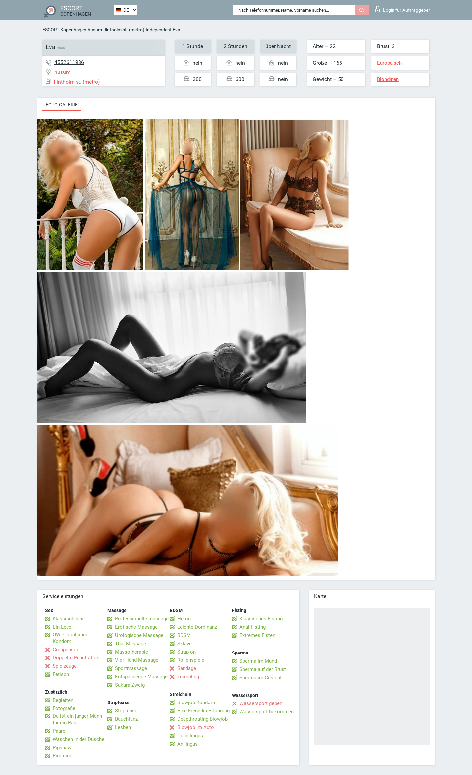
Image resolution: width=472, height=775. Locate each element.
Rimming (62, 756)
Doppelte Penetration (76, 658)
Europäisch (389, 63)
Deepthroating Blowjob (202, 719)
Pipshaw (62, 748)
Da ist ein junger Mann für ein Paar (77, 719)
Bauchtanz (126, 719)
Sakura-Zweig (130, 685)
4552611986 (69, 62)
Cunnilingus (190, 736)
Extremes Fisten (257, 635)
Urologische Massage (139, 635)
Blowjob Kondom (196, 702)
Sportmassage (131, 668)
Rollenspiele (190, 660)
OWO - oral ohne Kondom (70, 638)
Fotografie (64, 708)
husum (95, 29)
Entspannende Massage (141, 677)
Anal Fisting (252, 627)
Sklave (184, 644)
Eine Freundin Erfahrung (203, 711)
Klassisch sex (68, 619)
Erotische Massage (136, 627)
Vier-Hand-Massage (136, 660)
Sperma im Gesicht (260, 678)
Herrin (184, 619)
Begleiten (63, 700)
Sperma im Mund (258, 661)
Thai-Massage (130, 644)
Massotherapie (131, 652)
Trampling (188, 677)
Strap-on (186, 652)
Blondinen (388, 79)
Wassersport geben (260, 703)
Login (402, 9)
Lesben (123, 727)
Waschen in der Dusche (78, 739)
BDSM (184, 635)
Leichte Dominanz (197, 627)
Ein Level (63, 627)
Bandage (186, 668)
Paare (59, 731)
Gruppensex (66, 650)
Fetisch (61, 674)
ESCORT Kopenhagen (64, 29)
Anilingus (187, 744)
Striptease (126, 711)
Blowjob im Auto (195, 727)
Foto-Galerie (62, 104)
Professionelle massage (142, 619)
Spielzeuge (65, 666)
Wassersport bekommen (266, 712)
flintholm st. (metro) (123, 29)
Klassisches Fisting (261, 619)
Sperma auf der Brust (262, 669)
